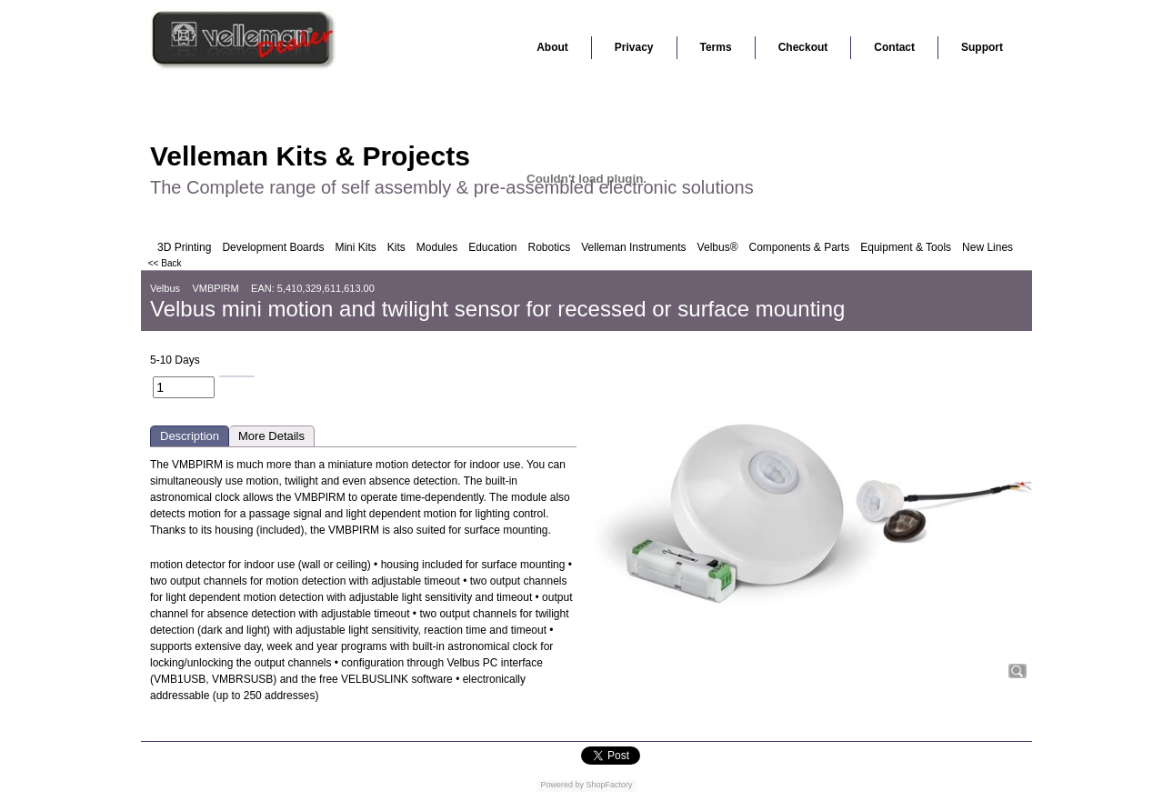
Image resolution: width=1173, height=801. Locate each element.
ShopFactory (608, 784)
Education (492, 247)
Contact (894, 47)
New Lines (987, 247)
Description (189, 436)
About (552, 47)
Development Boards (273, 247)
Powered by (562, 784)
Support (982, 47)
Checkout (803, 47)
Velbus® (717, 247)
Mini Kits (355, 247)
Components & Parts (798, 247)
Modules (436, 247)
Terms (716, 47)
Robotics (549, 247)
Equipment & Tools (905, 247)
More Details (271, 436)
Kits (396, 247)
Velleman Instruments (633, 247)
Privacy (634, 47)
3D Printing (184, 247)
